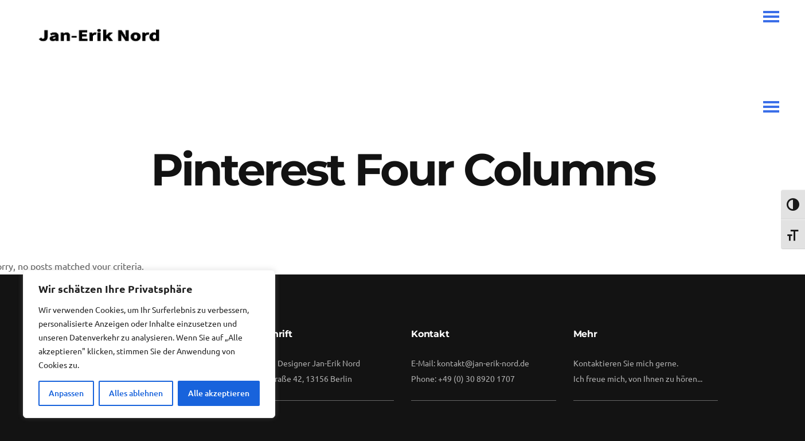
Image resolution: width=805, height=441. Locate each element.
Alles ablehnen (136, 393)
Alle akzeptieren (218, 393)
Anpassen (66, 393)
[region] (149, 344)
